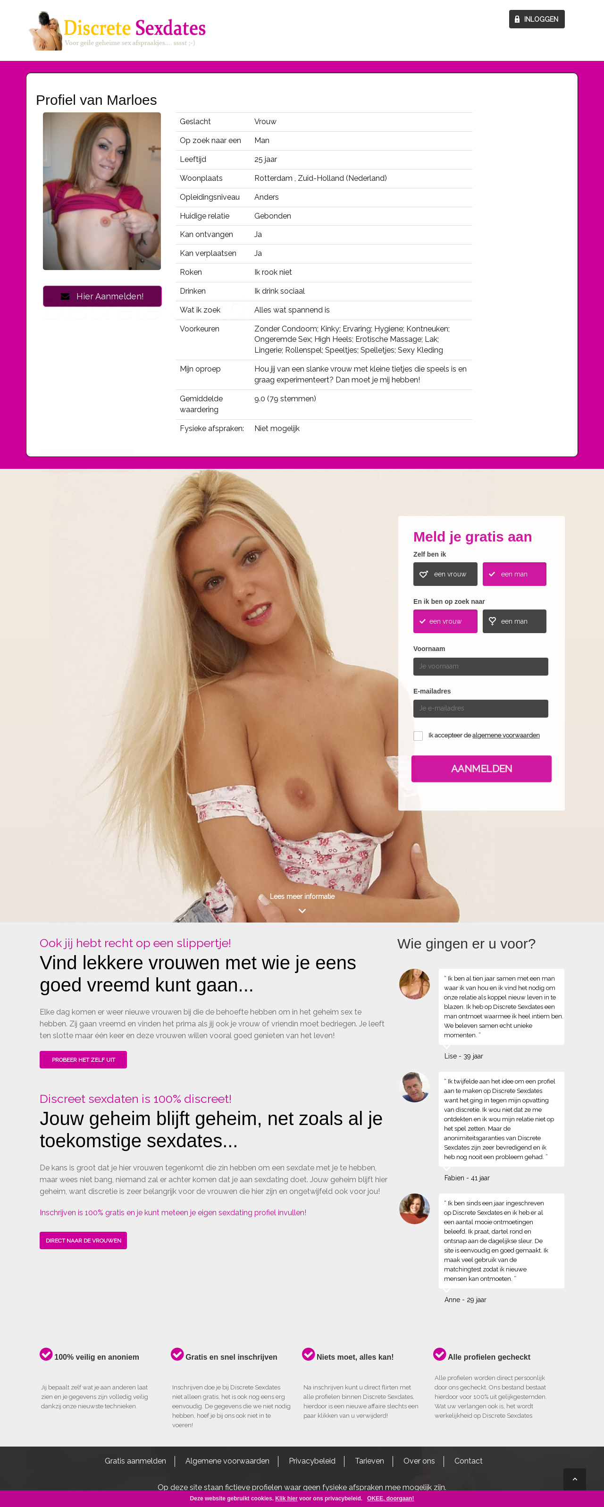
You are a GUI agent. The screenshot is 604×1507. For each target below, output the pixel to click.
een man (514, 574)
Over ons (419, 1460)
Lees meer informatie (302, 896)
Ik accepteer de (484, 735)
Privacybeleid (312, 1460)
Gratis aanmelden (135, 1460)
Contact (468, 1460)
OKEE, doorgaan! (390, 1498)
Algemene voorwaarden (227, 1460)
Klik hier (286, 1498)
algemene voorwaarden (506, 735)
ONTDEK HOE (87, 677)
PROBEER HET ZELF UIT (83, 1060)
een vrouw (450, 574)
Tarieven (369, 1460)
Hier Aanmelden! (102, 296)
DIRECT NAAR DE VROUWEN (83, 1240)
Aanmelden (482, 768)
